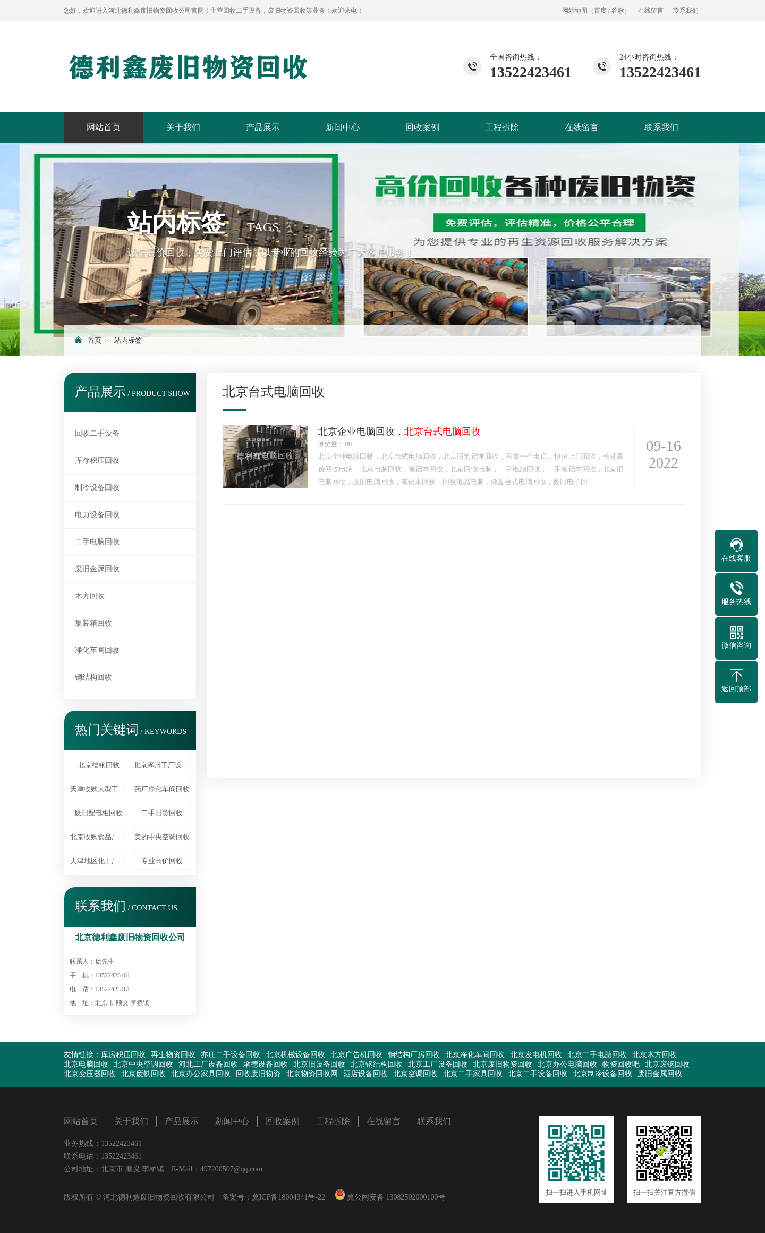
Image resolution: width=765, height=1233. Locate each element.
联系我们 (686, 10)
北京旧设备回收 (319, 1064)
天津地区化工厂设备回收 (99, 861)
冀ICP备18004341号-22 (288, 1197)
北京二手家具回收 (473, 1074)
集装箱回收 (93, 623)
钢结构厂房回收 (414, 1055)
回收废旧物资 (258, 1074)
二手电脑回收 (97, 542)
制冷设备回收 (97, 488)
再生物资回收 (173, 1055)
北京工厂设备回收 (438, 1064)
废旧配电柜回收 (98, 813)
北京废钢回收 (667, 1064)
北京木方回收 (654, 1055)
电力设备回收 (97, 515)
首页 (94, 340)
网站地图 (575, 10)
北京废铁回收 (143, 1074)
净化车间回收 (97, 650)
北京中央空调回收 (143, 1064)
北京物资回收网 (312, 1074)
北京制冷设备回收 (602, 1074)
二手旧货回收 (162, 813)
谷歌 (617, 10)
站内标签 (128, 340)
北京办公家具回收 (201, 1074)
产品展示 (263, 127)
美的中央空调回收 (162, 837)
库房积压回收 (123, 1055)
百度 (600, 10)
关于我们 (183, 127)
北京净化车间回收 (475, 1055)
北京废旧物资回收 (502, 1064)
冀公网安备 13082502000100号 (395, 1197)
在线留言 (651, 10)
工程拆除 (502, 127)
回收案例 (422, 127)
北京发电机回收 (536, 1055)
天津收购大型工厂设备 (99, 789)
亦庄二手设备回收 (230, 1055)
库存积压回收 (97, 461)
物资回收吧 (621, 1064)
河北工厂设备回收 (208, 1064)
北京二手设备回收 (537, 1074)
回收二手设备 (97, 433)
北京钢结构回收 (377, 1064)
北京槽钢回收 (99, 765)
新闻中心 (343, 127)
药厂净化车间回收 (162, 789)
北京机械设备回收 (295, 1055)
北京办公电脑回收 (567, 1064)
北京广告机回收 (356, 1055)
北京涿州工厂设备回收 (162, 765)
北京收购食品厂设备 (99, 837)
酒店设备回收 (365, 1074)
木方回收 (90, 596)
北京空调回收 (415, 1074)
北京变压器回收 (90, 1074)
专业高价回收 (162, 861)
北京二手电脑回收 (597, 1055)
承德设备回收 (265, 1064)
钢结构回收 (93, 677)
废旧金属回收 (97, 569)
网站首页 (104, 127)
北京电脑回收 (86, 1064)
